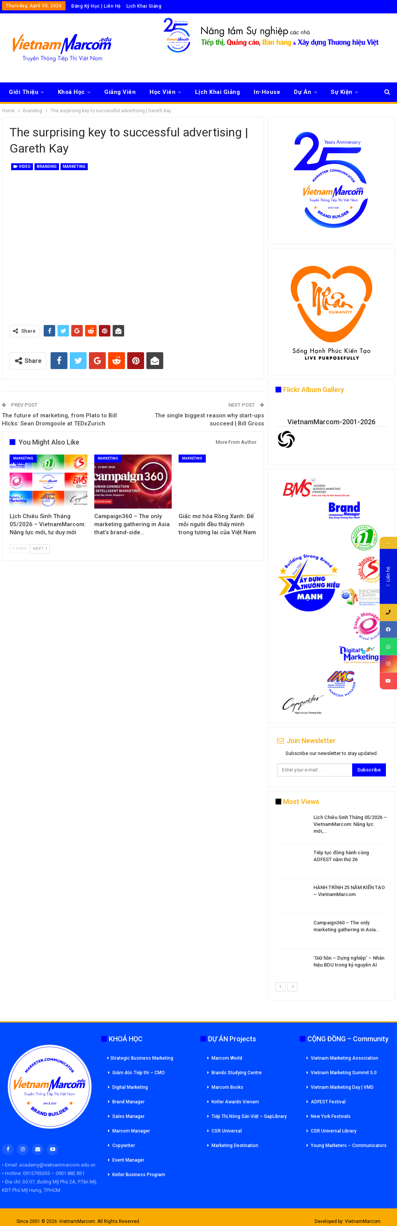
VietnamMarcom (363, 1221)
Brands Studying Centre (237, 1072)
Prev (19, 548)
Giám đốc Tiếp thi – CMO (138, 1072)
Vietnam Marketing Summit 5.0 (344, 1072)
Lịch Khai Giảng (144, 6)
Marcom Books (227, 1087)
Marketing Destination (235, 1145)
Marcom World (227, 1058)
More (338, 92)
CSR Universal (227, 1131)
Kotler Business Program (138, 1174)
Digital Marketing (130, 1087)
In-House (267, 92)
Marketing (74, 166)
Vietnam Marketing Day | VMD (342, 1087)
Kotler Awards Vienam (235, 1102)
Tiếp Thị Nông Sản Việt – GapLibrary (249, 1116)
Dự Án (303, 92)
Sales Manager (128, 1116)
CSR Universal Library (333, 1131)
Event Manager (128, 1160)
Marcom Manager (131, 1131)
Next (40, 548)
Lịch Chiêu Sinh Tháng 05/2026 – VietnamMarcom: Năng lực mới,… (350, 824)
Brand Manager (128, 1102)
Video (22, 166)
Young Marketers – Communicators (349, 1145)
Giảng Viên (120, 92)
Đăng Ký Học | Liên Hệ (96, 6)
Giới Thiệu (23, 92)
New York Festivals (331, 1116)
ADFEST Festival (328, 1102)
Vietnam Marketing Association (344, 1058)
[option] (331, 897)
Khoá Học (71, 92)
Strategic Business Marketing (140, 1058)
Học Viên (162, 92)
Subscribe (369, 770)
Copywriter (123, 1145)
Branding (47, 166)
